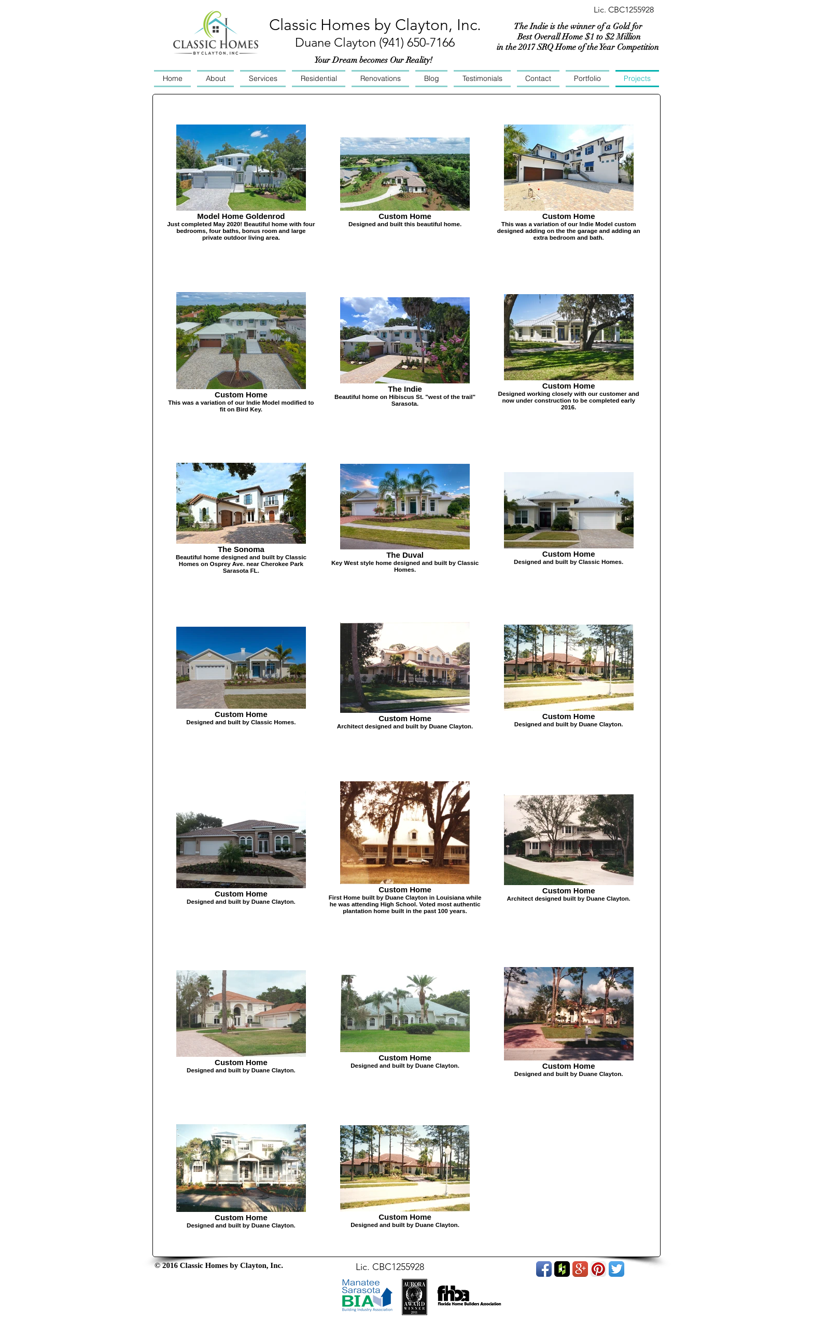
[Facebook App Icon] (544, 1269)
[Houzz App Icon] (562, 1269)
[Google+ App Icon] (580, 1269)
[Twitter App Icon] (616, 1269)
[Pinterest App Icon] (598, 1269)
